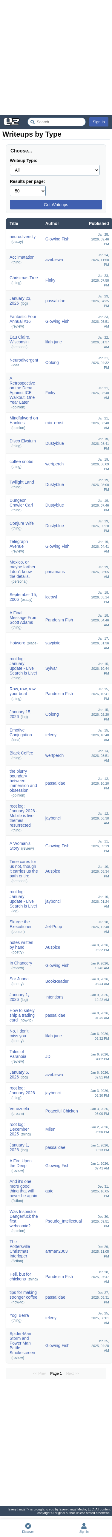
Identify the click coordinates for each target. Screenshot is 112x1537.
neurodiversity (23, 236)
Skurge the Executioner (21, 924)
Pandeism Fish (59, 620)
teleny (50, 734)
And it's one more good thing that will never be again (23, 1188)
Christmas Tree (24, 277)
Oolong (52, 362)
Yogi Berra (19, 1315)
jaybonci (53, 818)
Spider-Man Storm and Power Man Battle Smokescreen (22, 1343)
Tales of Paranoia (18, 1054)
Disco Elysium (23, 441)
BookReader (57, 981)
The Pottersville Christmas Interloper (20, 1248)
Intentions (54, 997)
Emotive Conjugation (21, 732)
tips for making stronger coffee (23, 1295)
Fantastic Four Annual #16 (23, 319)
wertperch (54, 464)
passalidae (55, 300)
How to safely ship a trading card (22, 1015)
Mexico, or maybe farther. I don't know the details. (23, 569)
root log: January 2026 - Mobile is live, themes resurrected (23, 816)
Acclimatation (22, 257)
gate (49, 1191)
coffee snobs (21, 461)
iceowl (51, 597)
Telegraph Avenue (19, 544)
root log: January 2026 (22, 1090)
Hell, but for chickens (20, 1276)
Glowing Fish (57, 239)
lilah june (53, 342)
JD (47, 1056)
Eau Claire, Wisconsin (20, 339)
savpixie (53, 643)
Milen (50, 1129)
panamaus (55, 571)
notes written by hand (21, 945)
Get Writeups (56, 204)
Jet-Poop (53, 926)
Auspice (52, 871)
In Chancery (21, 963)
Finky (50, 280)
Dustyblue (54, 443)
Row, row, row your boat (23, 691)
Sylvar (51, 668)
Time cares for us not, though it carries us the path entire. (24, 868)
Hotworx (17, 643)
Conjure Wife (22, 523)
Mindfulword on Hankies (24, 420)
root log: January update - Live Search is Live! (23, 665)
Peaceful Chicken (61, 1111)
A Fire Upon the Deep (21, 1163)
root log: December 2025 (19, 1129)
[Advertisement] (56, 57)
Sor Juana (19, 978)
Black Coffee (21, 753)
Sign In (99, 122)
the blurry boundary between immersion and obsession (23, 781)
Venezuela (19, 1108)
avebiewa (54, 259)
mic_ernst (54, 422)
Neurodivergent (24, 360)
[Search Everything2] (56, 122)
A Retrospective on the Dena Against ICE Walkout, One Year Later (22, 390)
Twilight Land (22, 482)
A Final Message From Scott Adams (23, 617)
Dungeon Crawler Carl (21, 502)
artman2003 (56, 1251)
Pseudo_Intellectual (63, 1221)
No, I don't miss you (19, 1033)
